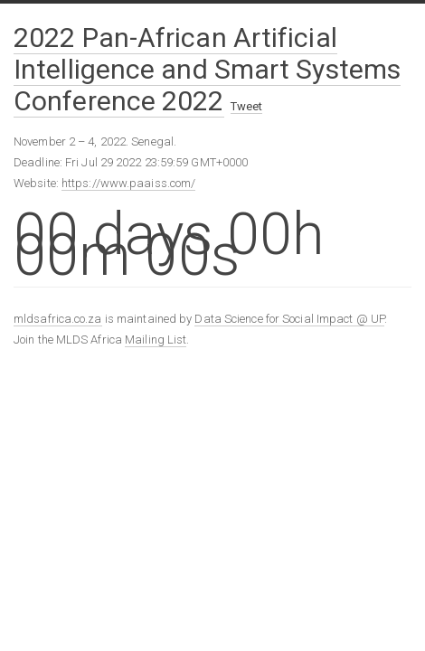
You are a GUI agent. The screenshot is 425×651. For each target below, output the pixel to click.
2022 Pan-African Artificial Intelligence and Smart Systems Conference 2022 (207, 69)
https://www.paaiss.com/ (128, 183)
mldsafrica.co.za (58, 319)
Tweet (247, 106)
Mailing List (155, 339)
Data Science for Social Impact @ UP (289, 319)
